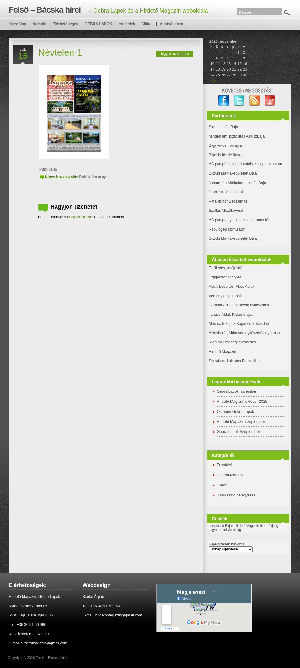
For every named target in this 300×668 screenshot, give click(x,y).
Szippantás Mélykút (225, 277)
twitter (239, 100)
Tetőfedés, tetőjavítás (226, 268)
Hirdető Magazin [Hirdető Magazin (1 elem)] (247, 526)
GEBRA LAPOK (98, 24)
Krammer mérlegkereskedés (232, 342)
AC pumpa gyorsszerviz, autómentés (239, 220)
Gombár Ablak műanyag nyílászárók (239, 305)
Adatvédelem (171, 24)
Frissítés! (224, 465)
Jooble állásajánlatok (226, 192)
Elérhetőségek (65, 24)
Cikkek (147, 24)
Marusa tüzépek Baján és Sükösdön (239, 323)
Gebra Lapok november (236, 391)
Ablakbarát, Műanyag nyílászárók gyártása (244, 333)
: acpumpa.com (269, 164)
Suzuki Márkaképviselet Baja (233, 173)
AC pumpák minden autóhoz (232, 164)
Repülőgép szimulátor (227, 229)
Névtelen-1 (60, 52)
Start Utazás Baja (223, 127)
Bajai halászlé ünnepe (227, 155)
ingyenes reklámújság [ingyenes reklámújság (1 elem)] (225, 530)
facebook (223, 100)
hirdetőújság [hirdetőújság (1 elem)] (269, 526)
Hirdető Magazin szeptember (241, 421)
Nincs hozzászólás (61, 177)
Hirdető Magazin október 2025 (242, 401)
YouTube (270, 100)
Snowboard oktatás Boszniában (235, 361)
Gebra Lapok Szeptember (238, 432)
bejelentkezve (80, 217)
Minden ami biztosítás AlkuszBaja (237, 136)
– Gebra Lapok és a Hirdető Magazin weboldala (108, 9)
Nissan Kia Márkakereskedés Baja (237, 183)
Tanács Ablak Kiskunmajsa (231, 314)
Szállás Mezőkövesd (226, 210)
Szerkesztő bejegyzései (236, 495)
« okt (213, 80)
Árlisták (39, 24)
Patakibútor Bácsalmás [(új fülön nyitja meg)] (228, 201)
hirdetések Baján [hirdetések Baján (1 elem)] (221, 526)
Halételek (127, 24)
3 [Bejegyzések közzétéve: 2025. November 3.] (211, 58)
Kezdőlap (17, 24)
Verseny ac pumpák (226, 296)
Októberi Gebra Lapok (235, 411)
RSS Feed (254, 100)
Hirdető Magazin (222, 351)
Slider (222, 485)
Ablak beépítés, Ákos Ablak (231, 286)
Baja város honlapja (225, 145)
